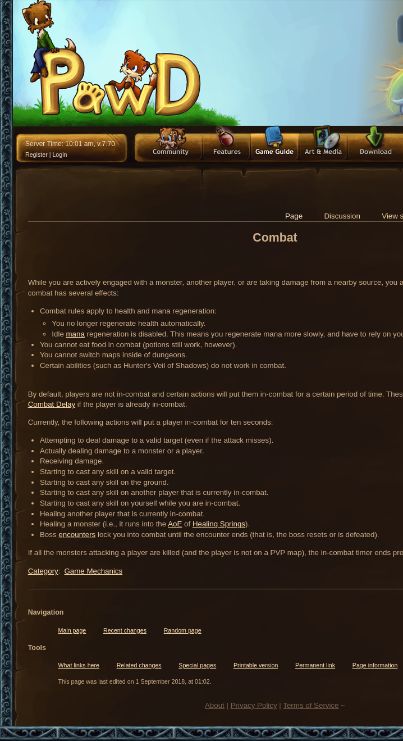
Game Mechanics (93, 571)
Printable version (255, 665)
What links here (78, 665)
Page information (375, 665)
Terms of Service (310, 705)
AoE (175, 524)
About (215, 705)
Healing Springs (219, 524)
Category (43, 571)
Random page (183, 630)
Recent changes (124, 630)
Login (59, 154)
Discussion (342, 216)
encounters (76, 534)
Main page (72, 630)
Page (294, 216)
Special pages (197, 665)
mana (75, 334)
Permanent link (315, 665)
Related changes (139, 665)
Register (36, 154)
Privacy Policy (254, 705)
